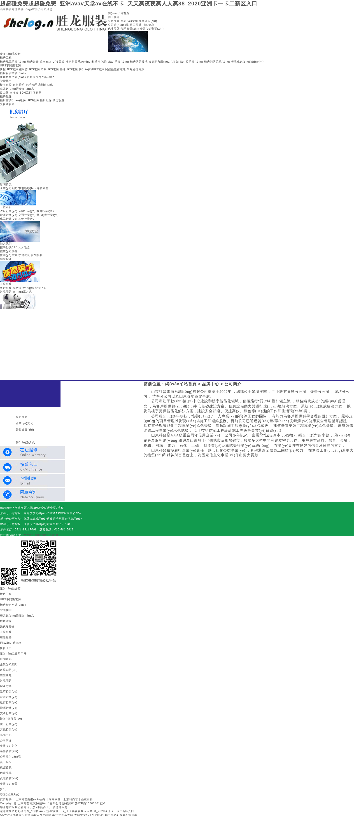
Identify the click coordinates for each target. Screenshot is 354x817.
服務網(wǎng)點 (23, 288)
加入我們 (6, 243)
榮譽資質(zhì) (148, 21)
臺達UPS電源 (69, 69)
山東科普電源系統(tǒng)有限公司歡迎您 (26, 9)
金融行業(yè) (27, 211)
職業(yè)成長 (8, 251)
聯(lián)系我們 (22, 436)
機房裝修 (33, 61)
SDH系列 (26, 92)
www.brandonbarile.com (41, 535)
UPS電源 (59, 61)
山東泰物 (87, 799)
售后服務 (6, 288)
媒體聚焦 (43, 188)
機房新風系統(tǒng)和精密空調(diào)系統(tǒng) (97, 61)
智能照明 (18, 84)
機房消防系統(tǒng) (217, 61)
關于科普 (114, 17)
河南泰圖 (55, 799)
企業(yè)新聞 (8, 188)
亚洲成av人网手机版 (38, 815)
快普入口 (41, 288)
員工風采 (136, 24)
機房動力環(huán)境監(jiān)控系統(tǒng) (176, 61)
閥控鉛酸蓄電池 (115, 69)
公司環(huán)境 (118, 24)
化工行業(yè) (8, 218)
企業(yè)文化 (129, 21)
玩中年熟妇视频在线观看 (121, 815)
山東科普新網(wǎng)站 (31, 799)
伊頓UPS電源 (9, 69)
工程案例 (6, 207)
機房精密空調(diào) (13, 73)
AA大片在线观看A (11, 815)
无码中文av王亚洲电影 (89, 815)
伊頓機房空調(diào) (13, 77)
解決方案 (6, 686)
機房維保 (6, 96)
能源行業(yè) (8, 215)
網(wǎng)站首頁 (118, 13)
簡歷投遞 (6, 259)
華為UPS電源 (50, 69)
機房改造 (58, 100)
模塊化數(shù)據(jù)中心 (247, 61)
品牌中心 (210, 384)
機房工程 (6, 57)
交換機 (14, 92)
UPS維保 (33, 100)
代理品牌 (114, 28)
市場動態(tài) (27, 188)
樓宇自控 (6, 84)
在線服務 (6, 283)
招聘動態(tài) (9, 247)
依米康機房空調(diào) (41, 77)
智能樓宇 (6, 80)
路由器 (4, 92)
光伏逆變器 (7, 104)
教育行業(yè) (45, 211)
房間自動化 (45, 84)
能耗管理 (31, 84)
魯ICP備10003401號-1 (90, 803)
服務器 (37, 92)
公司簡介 (114, 21)
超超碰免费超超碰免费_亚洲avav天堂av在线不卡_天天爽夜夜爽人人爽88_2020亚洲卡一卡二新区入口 (128, 3)
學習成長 (24, 255)
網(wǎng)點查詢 (10, 642)
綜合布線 (45, 61)
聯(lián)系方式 (22, 291)
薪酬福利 (37, 255)
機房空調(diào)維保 (13, 100)
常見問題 (6, 291)
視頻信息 (148, 24)
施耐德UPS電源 (29, 69)
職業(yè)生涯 (8, 255)
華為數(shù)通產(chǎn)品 (17, 88)
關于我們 (18, 410)
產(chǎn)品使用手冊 (13, 653)
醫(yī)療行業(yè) (48, 215)
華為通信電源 (135, 69)
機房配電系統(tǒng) (13, 61)
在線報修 (6, 637)
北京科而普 (70, 799)
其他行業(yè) (27, 218)
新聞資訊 (6, 184)
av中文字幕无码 (62, 815)
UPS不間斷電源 (10, 65)
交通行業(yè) (27, 215)
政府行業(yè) (8, 211)
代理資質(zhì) (130, 28)
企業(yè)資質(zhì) (152, 28)
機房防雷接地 (139, 61)
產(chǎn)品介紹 (10, 53)
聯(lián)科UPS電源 (91, 69)
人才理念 (24, 247)
